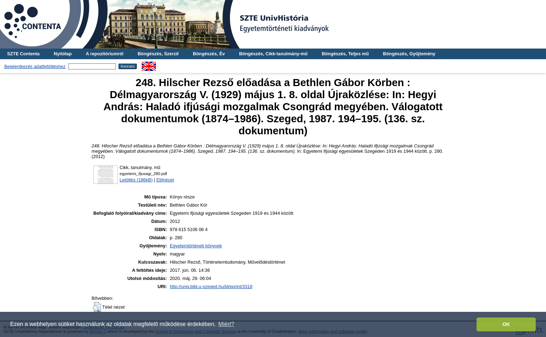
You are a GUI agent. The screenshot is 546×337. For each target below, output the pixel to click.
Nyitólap (63, 53)
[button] (97, 307)
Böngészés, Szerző (158, 53)
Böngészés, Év (209, 53)
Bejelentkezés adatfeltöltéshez (35, 66)
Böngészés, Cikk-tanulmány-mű (273, 53)
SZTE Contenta (23, 53)
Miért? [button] (226, 324)
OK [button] (506, 324)
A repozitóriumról (104, 53)
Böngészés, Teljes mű (345, 53)
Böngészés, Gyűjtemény (409, 53)
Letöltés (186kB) (136, 179)
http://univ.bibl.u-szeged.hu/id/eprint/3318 (211, 286)
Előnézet (165, 179)
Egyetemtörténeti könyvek (196, 245)
